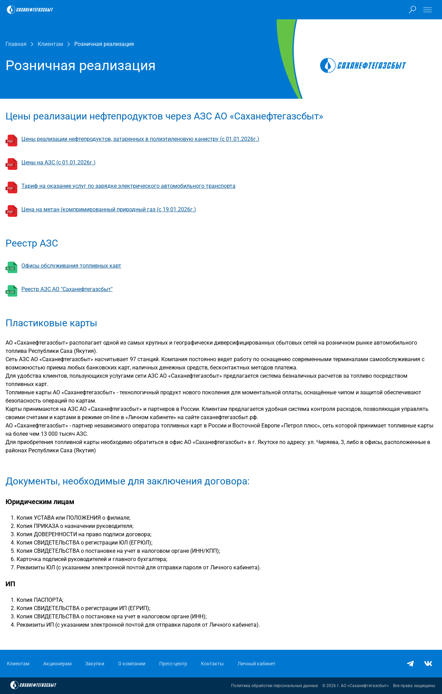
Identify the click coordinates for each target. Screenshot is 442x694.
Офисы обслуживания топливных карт (71, 265)
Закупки (94, 663)
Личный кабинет (257, 663)
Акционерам (57, 663)
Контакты (212, 663)
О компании (131, 663)
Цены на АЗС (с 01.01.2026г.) (58, 162)
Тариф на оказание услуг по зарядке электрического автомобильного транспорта (128, 186)
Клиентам (18, 663)
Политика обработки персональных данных (274, 685)
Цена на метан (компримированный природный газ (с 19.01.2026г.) (108, 209)
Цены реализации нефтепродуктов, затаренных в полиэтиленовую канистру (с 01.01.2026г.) (140, 139)
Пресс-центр (173, 663)
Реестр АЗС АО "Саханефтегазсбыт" (67, 289)
